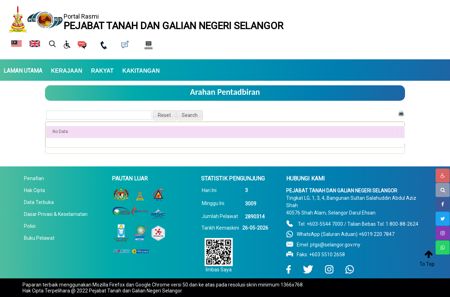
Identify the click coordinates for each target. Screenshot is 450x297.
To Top (427, 264)
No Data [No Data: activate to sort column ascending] (60, 131)
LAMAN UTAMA (23, 71)
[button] (164, 115)
